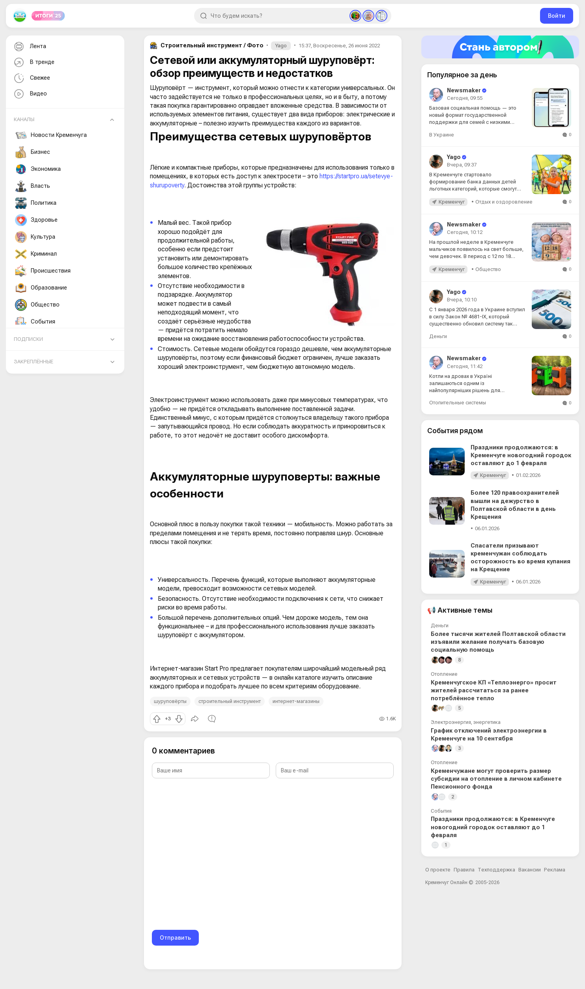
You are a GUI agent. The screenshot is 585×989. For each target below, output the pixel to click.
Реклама (554, 870)
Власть (32, 186)
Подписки (28, 339)
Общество (37, 305)
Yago (281, 46)
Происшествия (43, 271)
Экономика (38, 169)
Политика (35, 203)
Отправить (175, 937)
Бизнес (32, 152)
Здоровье (36, 220)
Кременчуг (452, 202)
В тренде (33, 62)
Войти (556, 15)
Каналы (24, 119)
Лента (29, 47)
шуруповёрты (170, 701)
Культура (35, 237)
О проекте (437, 870)
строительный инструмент (229, 701)
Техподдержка (496, 870)
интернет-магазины (296, 701)
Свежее (31, 78)
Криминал (36, 254)
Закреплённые (33, 362)
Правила (464, 870)
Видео (29, 94)
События (35, 322)
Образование (41, 288)
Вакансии (529, 870)
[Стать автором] (500, 47)
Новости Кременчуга (51, 135)
